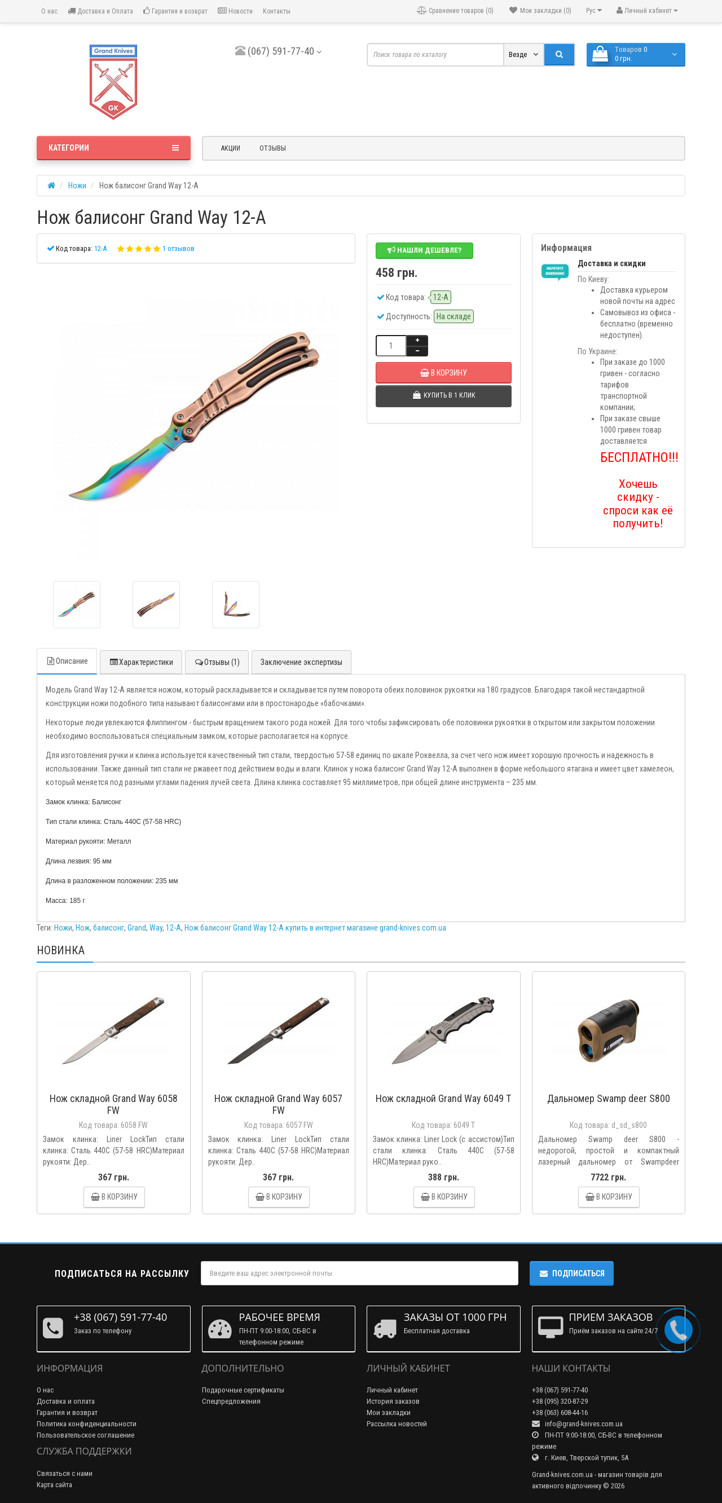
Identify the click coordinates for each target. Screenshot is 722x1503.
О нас (48, 11)
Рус (594, 10)
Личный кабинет (392, 1390)
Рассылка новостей (397, 1424)
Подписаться (572, 1273)
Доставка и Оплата (100, 11)
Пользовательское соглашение (85, 1435)
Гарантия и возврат (175, 11)
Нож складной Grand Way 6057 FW (278, 1104)
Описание (67, 660)
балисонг (108, 927)
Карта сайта (54, 1484)
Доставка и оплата (66, 1401)
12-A (173, 927)
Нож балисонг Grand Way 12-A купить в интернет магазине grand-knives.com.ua (315, 927)
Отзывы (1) (217, 662)
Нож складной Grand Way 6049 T (443, 1098)
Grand (136, 927)
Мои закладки (389, 1412)
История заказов (393, 1401)
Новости (235, 11)
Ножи (63, 927)
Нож (83, 927)
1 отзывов (178, 248)
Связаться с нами (65, 1473)
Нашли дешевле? (424, 250)
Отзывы (272, 148)
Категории (114, 147)
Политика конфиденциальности (87, 1424)
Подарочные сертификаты (243, 1390)
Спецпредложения (231, 1401)
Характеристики (141, 662)
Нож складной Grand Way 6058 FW (114, 1104)
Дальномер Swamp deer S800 (608, 1098)
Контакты (276, 11)
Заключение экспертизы (301, 662)
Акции (230, 148)
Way (155, 927)
